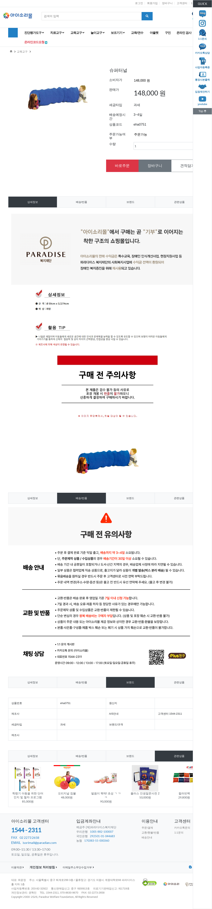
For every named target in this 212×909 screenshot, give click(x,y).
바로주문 (122, 166)
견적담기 (187, 166)
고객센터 (182, 3)
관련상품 (179, 202)
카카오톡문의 (182, 827)
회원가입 (152, 3)
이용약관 (17, 867)
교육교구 (77, 32)
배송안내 (147, 837)
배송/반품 (81, 202)
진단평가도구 (34, 32)
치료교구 (57, 32)
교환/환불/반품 (150, 832)
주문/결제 (147, 827)
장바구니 (167, 3)
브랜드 (130, 202)
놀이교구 (97, 32)
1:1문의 (178, 832)
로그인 (139, 3)
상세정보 (32, 202)
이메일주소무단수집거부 (78, 867)
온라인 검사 (184, 32)
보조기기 (117, 32)
